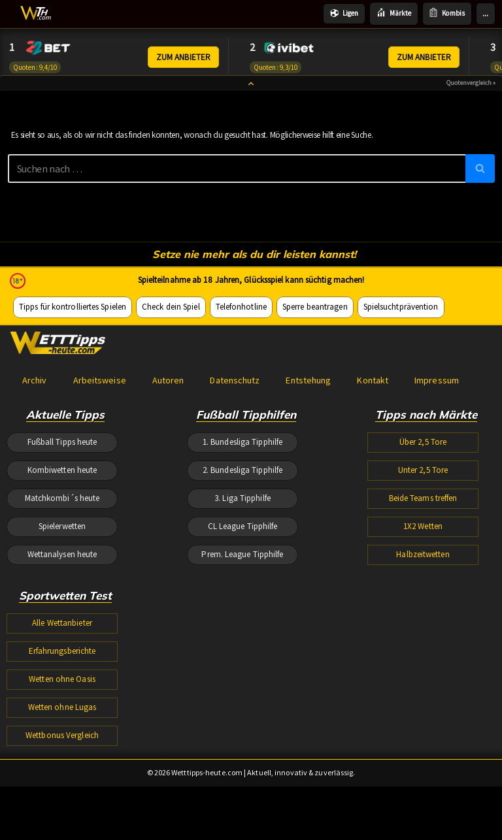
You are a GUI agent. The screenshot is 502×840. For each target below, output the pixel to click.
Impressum (433, 498)
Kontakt (369, 498)
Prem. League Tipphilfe (243, 687)
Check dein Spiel (168, 421)
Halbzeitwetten (423, 687)
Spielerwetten (62, 656)
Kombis (447, 13)
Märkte (394, 13)
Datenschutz (233, 498)
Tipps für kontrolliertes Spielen (71, 421)
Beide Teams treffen (423, 625)
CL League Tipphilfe (243, 656)
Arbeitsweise (99, 498)
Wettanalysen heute (62, 687)
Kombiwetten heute (62, 594)
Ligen (345, 13)
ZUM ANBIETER (183, 57)
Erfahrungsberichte (62, 790)
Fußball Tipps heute (62, 562)
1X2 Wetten (423, 656)
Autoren (166, 498)
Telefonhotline (237, 421)
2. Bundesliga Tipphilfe (242, 594)
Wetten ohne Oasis (62, 821)
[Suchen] (236, 179)
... (485, 13)
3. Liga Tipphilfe (242, 625)
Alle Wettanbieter (62, 758)
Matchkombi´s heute (62, 625)
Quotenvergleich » (470, 91)
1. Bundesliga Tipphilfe (242, 562)
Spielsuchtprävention (395, 421)
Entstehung (306, 498)
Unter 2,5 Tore (423, 594)
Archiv (34, 498)
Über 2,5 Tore (423, 562)
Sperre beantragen (310, 421)
